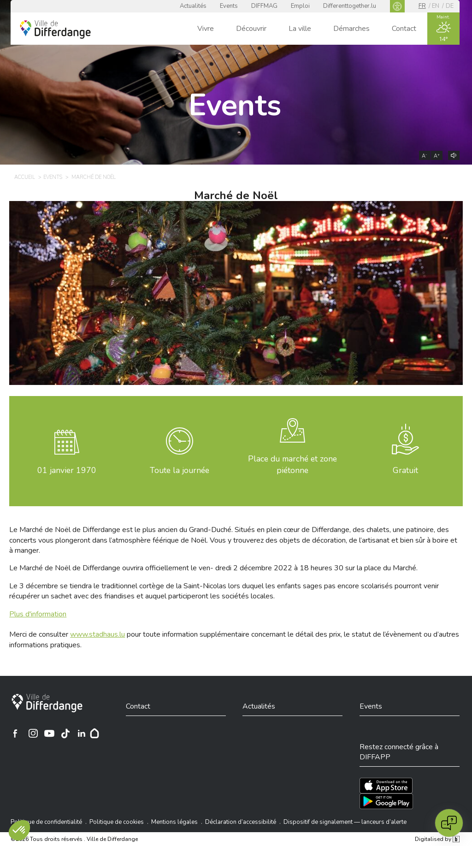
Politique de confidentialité (46, 822)
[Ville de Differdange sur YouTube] (49, 733)
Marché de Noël (236, 195)
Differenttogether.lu (349, 6)
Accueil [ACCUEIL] (24, 177)
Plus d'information (37, 614)
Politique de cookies (116, 822)
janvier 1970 (66, 470)
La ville (300, 29)
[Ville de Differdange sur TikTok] (65, 733)
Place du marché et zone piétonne (292, 464)
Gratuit (405, 470)
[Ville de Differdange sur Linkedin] (81, 733)
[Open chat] (449, 823)
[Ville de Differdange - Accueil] (55, 29)
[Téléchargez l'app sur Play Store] (386, 801)
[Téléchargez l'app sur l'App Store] (386, 785)
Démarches (351, 29)
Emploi (300, 6)
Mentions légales (174, 822)
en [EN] (435, 6)
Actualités (193, 6)
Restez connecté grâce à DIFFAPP (399, 752)
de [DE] (450, 6)
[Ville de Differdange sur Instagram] (33, 733)
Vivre (205, 29)
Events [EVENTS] (52, 177)
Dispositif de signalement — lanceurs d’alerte (345, 822)
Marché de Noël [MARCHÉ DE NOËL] (93, 177)
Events (229, 6)
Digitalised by (437, 839)
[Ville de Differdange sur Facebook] (15, 733)
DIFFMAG (264, 6)
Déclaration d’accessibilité (240, 822)
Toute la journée (179, 470)
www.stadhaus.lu (97, 634)
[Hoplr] (94, 733)
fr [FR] (422, 6)
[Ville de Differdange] (47, 703)
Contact (404, 29)
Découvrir (251, 29)
